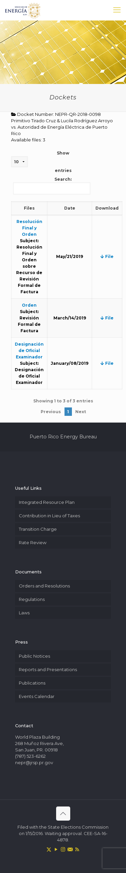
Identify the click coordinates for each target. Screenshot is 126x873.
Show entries (41, 161)
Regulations (32, 599)
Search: (51, 185)
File (107, 256)
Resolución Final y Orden (29, 228)
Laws (24, 612)
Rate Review (32, 542)
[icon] (70, 849)
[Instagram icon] (63, 849)
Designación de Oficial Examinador (29, 350)
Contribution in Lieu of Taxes (49, 515)
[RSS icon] (77, 849)
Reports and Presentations (48, 669)
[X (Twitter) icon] (48, 849)
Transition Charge (38, 529)
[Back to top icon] (63, 813)
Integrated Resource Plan (47, 502)
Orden (29, 305)
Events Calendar (36, 696)
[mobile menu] (117, 10)
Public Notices (34, 656)
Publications (32, 683)
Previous (51, 411)
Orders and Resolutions (44, 585)
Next (80, 411)
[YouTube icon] (55, 849)
